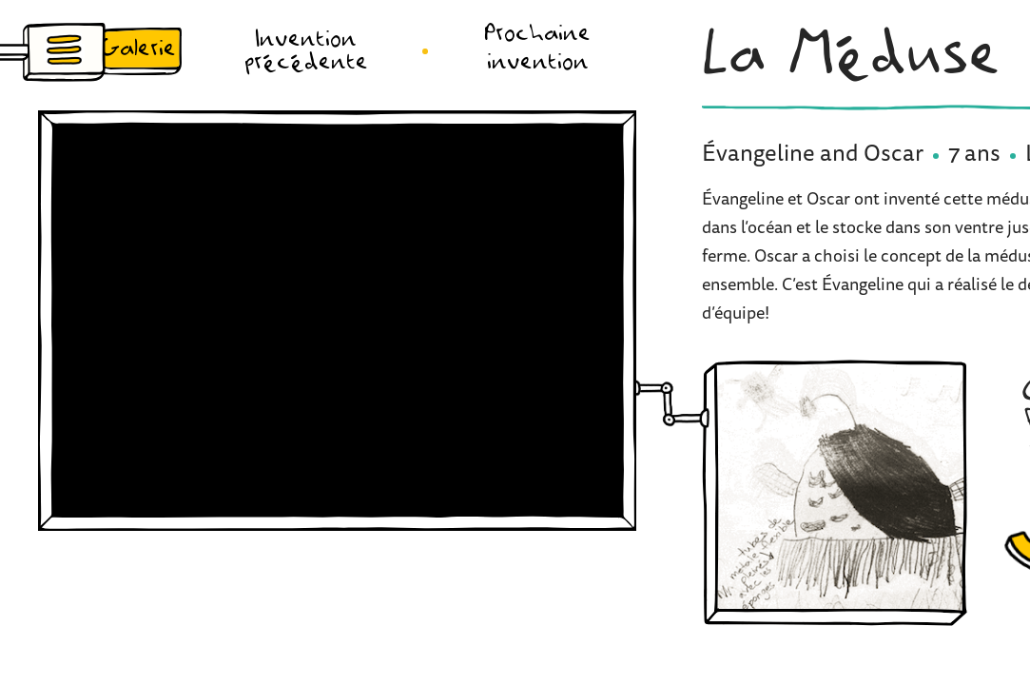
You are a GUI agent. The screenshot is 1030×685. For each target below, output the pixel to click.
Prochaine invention (537, 48)
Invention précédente (306, 51)
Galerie (138, 49)
